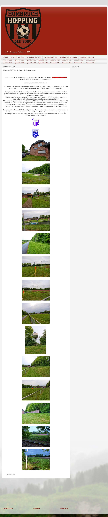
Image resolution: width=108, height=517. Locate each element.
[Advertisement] (36, 493)
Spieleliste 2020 (78, 60)
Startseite (5, 57)
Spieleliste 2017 (19, 63)
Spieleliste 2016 (31, 63)
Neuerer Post (8, 508)
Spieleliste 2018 (7, 63)
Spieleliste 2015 (43, 63)
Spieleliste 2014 (55, 63)
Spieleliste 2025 (19, 60)
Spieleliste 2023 (43, 60)
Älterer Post (64, 508)
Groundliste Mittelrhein (50, 57)
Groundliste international (87, 57)
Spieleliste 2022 (55, 60)
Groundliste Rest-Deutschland (68, 57)
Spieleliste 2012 (78, 63)
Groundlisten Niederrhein (34, 57)
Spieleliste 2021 (67, 60)
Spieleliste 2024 (31, 60)
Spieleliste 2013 (67, 63)
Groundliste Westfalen (17, 57)
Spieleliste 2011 (90, 63)
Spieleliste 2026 (7, 60)
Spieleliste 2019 (90, 60)
